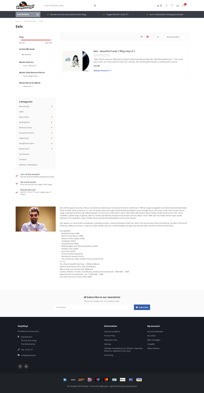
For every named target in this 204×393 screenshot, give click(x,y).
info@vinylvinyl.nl (28, 355)
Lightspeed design (116, 386)
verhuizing (108, 355)
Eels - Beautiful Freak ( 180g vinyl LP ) (114, 51)
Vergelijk (150, 344)
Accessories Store (26, 133)
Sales (21, 111)
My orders (151, 335)
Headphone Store (26, 143)
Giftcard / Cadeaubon (28, 164)
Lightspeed (103, 386)
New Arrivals (24, 106)
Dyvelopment (131, 386)
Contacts (22, 159)
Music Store (24, 117)
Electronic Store (25, 127)
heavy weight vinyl (31, 76)
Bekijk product (103, 70)
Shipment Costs (110, 340)
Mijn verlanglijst (153, 340)
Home (18, 21)
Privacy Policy (109, 335)
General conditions (112, 331)
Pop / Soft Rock (30, 66)
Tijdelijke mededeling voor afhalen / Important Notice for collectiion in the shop (123, 349)
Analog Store (24, 122)
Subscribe (142, 307)
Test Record (24, 154)
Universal (28, 86)
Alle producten (153, 348)
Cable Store (24, 138)
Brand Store (24, 149)
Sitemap (107, 344)
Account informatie (155, 331)
